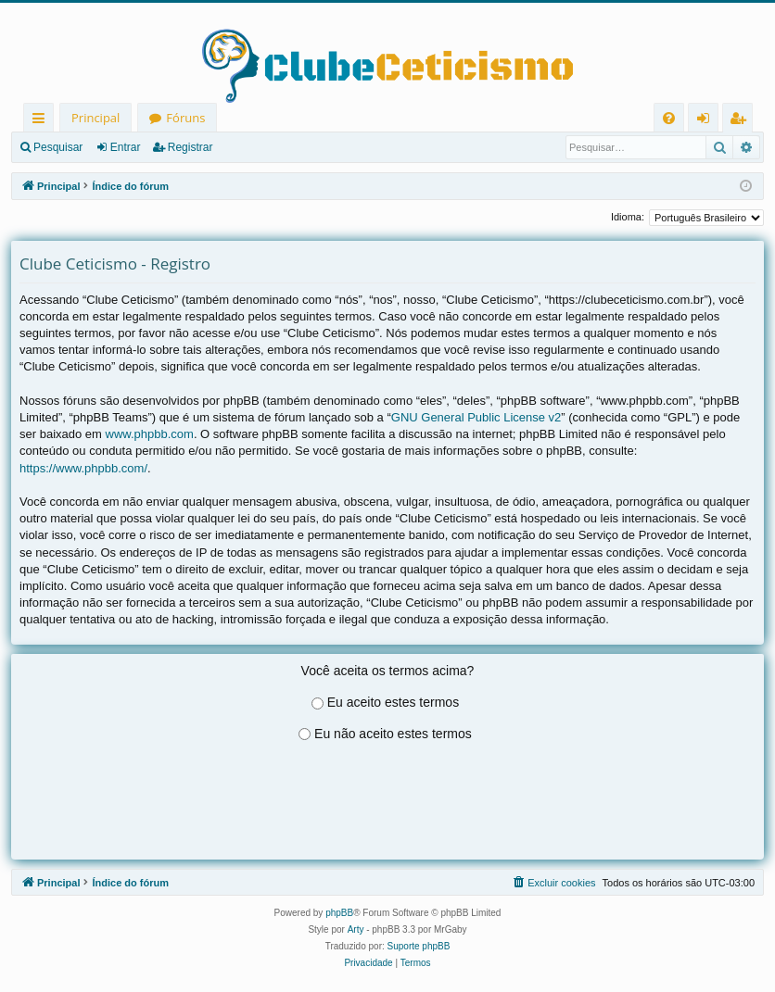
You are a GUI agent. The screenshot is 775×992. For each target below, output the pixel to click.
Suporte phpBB (419, 946)
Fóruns (185, 117)
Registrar (190, 147)
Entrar (125, 147)
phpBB (339, 913)
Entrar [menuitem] (708, 120)
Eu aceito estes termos (393, 702)
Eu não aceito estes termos (393, 733)
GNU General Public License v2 (476, 417)
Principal (95, 117)
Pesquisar (58, 147)
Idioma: (627, 216)
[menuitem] (668, 118)
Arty (356, 929)
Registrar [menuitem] (741, 120)
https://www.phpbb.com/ (83, 468)
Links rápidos (42, 120)
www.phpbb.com (150, 434)
